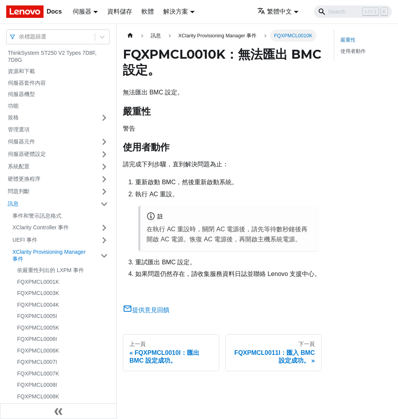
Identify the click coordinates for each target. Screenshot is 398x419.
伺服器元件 (21, 141)
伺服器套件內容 (27, 83)
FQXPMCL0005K (38, 328)
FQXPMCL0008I (37, 385)
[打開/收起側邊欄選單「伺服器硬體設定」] (104, 154)
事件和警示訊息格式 (36, 216)
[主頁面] (130, 36)
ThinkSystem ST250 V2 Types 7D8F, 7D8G (52, 56)
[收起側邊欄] (58, 411)
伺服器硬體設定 (27, 154)
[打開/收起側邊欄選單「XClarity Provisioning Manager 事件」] (104, 255)
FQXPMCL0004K (38, 305)
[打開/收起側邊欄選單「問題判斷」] (104, 191)
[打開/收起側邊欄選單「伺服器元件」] (104, 142)
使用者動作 (353, 51)
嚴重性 (348, 40)
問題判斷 (19, 191)
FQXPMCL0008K (38, 396)
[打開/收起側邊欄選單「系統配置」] (104, 167)
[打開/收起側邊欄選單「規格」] (104, 118)
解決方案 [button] (175, 11)
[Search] (353, 11)
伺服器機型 (21, 94)
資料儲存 (119, 11)
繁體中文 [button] (274, 11)
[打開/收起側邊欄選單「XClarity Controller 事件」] (104, 228)
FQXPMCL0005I (37, 316)
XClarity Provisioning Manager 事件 (49, 255)
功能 (13, 106)
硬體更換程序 (24, 179)
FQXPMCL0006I (37, 339)
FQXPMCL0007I (37, 362)
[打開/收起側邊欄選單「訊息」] (104, 204)
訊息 (13, 204)
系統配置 (19, 166)
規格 (13, 117)
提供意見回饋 (146, 310)
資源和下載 (21, 71)
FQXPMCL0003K (38, 293)
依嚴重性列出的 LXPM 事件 (50, 270)
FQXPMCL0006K (38, 350)
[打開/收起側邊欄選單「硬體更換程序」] (104, 179)
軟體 (147, 11)
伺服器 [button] (82, 11)
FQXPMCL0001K (38, 282)
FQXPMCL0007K (38, 373)
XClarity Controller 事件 (40, 227)
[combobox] (20, 36)
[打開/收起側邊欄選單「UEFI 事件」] (104, 240)
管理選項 (19, 129)
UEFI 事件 (24, 240)
